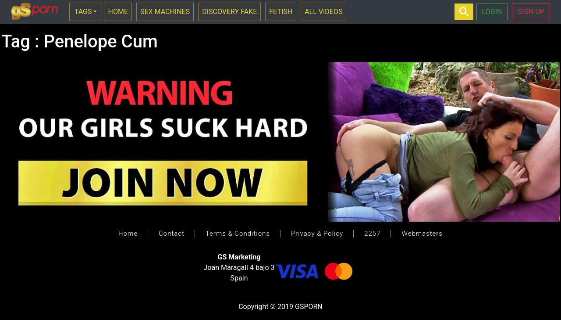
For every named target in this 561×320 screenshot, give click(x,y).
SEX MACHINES (165, 11)
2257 (372, 233)
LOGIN (492, 11)
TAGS (83, 11)
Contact (172, 233)
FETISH (280, 11)
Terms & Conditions (238, 233)
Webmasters (421, 233)
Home (128, 233)
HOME (118, 11)
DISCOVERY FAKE (229, 11)
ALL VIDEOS (323, 11)
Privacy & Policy (317, 233)
